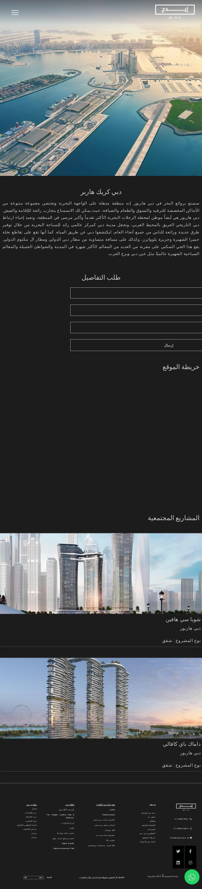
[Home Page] (174, 12)
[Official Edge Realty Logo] (182, 807)
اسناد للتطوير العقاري (27, 825)
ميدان (34, 833)
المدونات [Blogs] (151, 829)
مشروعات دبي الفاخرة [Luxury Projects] (105, 805)
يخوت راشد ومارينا (66, 833)
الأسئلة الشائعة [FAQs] (149, 825)
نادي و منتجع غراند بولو (63, 838)
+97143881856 (183, 819)
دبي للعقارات (31, 813)
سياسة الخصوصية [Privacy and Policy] (171, 876)
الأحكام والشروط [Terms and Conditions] (154, 876)
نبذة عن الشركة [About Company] (148, 813)
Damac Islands (68, 844)
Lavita (112, 810)
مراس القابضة (30, 829)
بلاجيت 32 (110, 840)
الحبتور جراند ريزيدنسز (104, 820)
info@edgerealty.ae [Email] (181, 838)
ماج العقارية (31, 821)
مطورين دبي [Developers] (31, 805)
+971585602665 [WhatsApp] (182, 828)
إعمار (34, 809)
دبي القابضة (31, 817)
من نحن (152, 804)
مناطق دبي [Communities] (69, 805)
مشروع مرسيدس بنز (105, 835)
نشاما (34, 837)
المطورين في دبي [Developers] (148, 833)
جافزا (72, 828)
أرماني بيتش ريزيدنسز (105, 825)
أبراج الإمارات (67, 823)
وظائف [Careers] (153, 821)
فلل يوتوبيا (110, 830)
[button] (190, 851)
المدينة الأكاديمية (66, 810)
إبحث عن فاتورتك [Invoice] (148, 842)
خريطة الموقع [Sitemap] (149, 838)
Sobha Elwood (108, 815)
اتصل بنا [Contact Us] (151, 817)
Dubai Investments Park (64, 849)
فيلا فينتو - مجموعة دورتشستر (101, 846)
